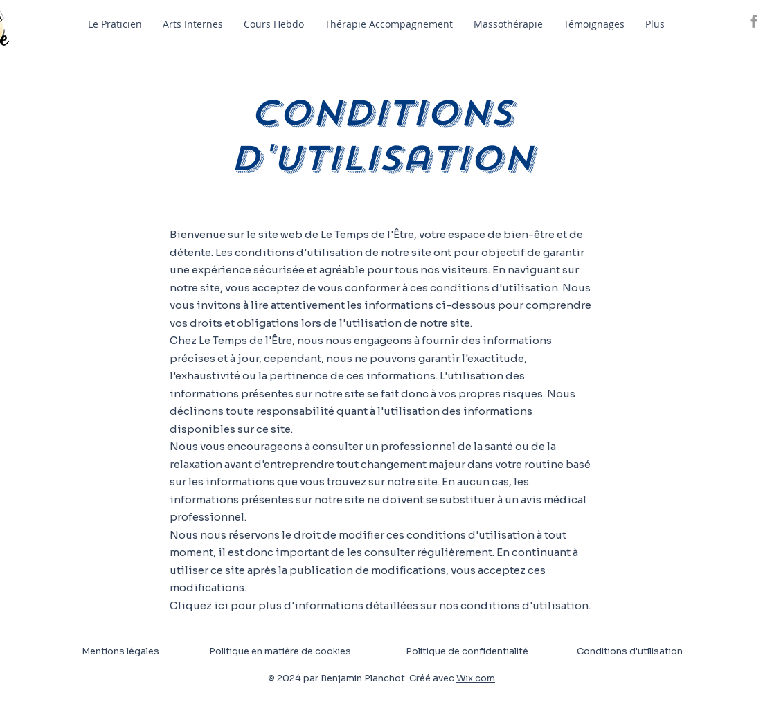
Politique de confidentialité (467, 651)
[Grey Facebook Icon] (753, 21)
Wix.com (475, 678)
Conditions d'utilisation (630, 651)
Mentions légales (120, 651)
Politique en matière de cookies (281, 651)
